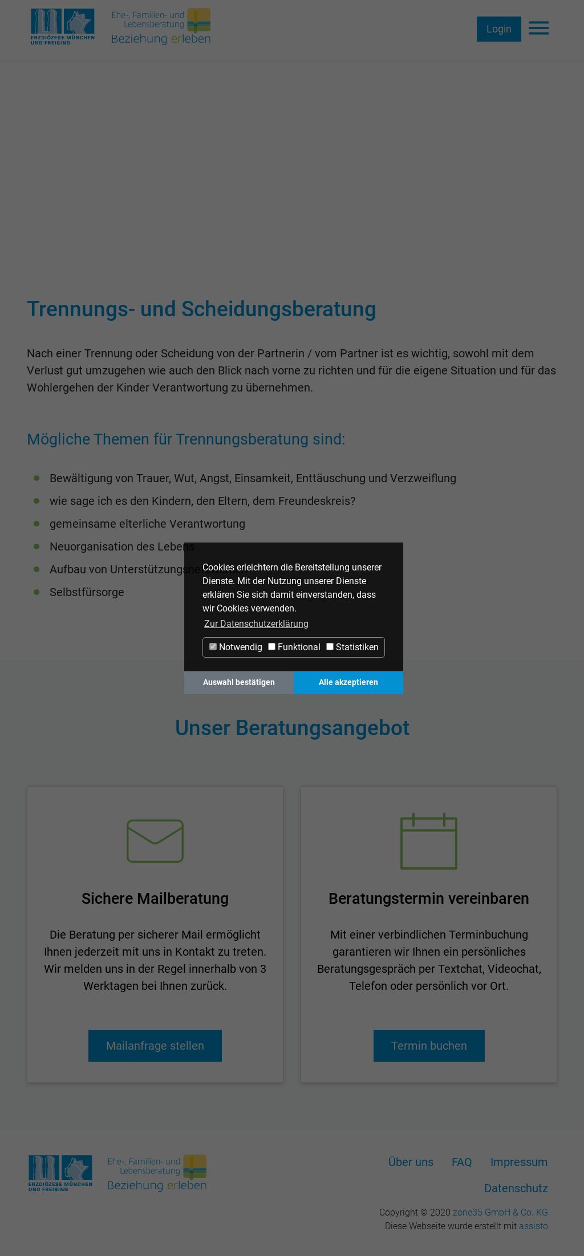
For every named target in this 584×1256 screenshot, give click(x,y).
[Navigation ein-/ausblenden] (539, 29)
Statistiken (352, 647)
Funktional (294, 647)
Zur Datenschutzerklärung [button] (256, 623)
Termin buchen (429, 1046)
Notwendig (235, 647)
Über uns (410, 1162)
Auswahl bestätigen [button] (239, 682)
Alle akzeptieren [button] (348, 682)
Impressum (519, 1162)
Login (499, 29)
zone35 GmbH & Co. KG (500, 1212)
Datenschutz (516, 1188)
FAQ (462, 1162)
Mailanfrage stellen (155, 1046)
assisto (533, 1226)
